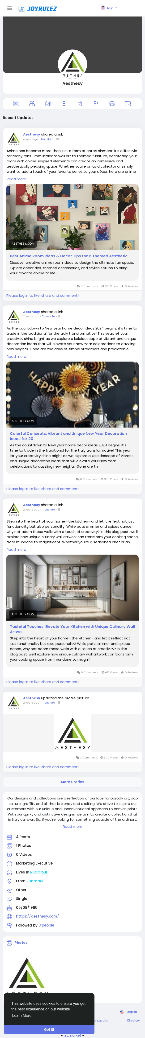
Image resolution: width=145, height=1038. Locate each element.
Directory (133, 1020)
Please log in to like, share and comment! (42, 295)
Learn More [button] (21, 1015)
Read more (72, 826)
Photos (21, 942)
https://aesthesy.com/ (37, 916)
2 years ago (31, 316)
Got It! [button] (49, 1029)
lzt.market (72, 1035)
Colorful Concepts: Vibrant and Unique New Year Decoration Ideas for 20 (68, 436)
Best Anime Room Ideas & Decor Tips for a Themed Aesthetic (69, 256)
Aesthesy (72, 83)
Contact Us (100, 1020)
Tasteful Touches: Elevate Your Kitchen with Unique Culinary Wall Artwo (72, 629)
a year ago (30, 139)
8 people (46, 925)
